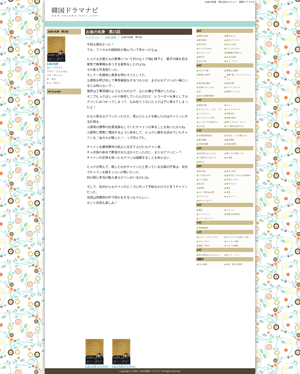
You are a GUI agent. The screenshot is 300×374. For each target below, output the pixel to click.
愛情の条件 (203, 36)
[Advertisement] (64, 153)
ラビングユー (204, 241)
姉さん (202, 162)
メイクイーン (204, 214)
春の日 (202, 184)
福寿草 (202, 188)
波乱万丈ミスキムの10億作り (239, 175)
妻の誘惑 (230, 140)
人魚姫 (229, 157)
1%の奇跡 (203, 264)
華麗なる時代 (204, 75)
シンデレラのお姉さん (208, 122)
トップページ (93, 37)
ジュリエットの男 (206, 118)
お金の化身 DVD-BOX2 (123, 365)
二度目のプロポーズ (207, 157)
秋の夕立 (202, 44)
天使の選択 (231, 144)
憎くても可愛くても (235, 153)
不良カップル (232, 179)
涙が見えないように (207, 153)
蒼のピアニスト (233, 40)
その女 (202, 126)
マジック (230, 210)
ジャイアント (204, 113)
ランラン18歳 (232, 241)
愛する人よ (231, 36)
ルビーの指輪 (232, 245)
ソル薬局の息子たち (235, 126)
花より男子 (231, 171)
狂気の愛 (230, 83)
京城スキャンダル (206, 87)
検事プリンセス (233, 91)
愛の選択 (202, 40)
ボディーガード (205, 201)
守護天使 (230, 113)
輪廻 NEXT (204, 245)
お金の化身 (110, 37)
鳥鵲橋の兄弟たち (234, 53)
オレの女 (202, 61)
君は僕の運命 (204, 83)
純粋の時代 (231, 118)
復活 (228, 188)
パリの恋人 (203, 179)
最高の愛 (202, 105)
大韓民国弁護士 (205, 135)
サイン (229, 105)
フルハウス (203, 196)
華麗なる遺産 (232, 70)
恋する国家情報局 (206, 96)
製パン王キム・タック (236, 122)
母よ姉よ (202, 171)
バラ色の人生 (204, 175)
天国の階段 (203, 144)
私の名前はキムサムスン (209, 255)
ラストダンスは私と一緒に (238, 237)
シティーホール (233, 109)
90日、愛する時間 (234, 264)
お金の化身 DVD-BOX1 (97, 365)
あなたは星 (231, 44)
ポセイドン (231, 196)
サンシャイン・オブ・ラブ (210, 109)
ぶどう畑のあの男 (206, 192)
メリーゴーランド (206, 218)
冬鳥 (228, 192)
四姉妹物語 (203, 228)
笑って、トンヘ (233, 255)
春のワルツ (231, 184)
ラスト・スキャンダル (208, 237)
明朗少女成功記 (233, 214)
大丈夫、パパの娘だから (237, 135)
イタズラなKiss (205, 48)
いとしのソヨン (233, 48)
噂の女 (202, 57)
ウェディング (204, 53)
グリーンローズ (233, 87)
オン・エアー (232, 61)
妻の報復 (202, 140)
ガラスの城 (203, 70)
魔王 (201, 210)
